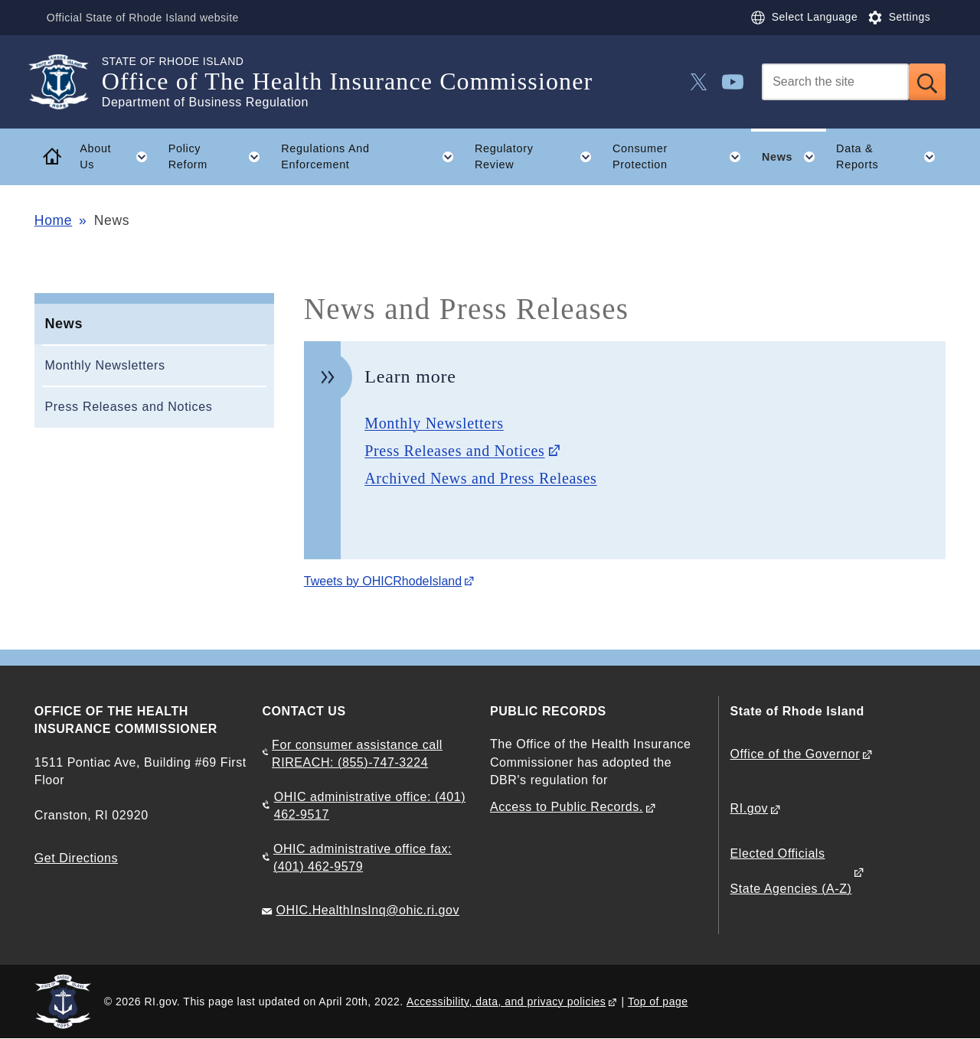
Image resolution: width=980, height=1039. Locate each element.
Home (53, 220)
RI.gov (749, 808)
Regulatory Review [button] (538, 157)
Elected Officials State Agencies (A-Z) (791, 871)
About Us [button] (119, 157)
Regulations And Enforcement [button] (372, 157)
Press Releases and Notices (128, 406)
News (63, 323)
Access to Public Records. (566, 806)
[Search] (835, 82)
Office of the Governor (795, 754)
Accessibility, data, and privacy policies (506, 1001)
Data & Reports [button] (891, 157)
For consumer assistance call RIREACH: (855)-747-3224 (357, 753)
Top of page (658, 1001)
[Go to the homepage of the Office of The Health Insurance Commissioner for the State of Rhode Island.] (68, 82)
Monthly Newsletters (104, 365)
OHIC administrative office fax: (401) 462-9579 (362, 857)
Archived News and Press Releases (480, 478)
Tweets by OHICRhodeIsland (383, 581)
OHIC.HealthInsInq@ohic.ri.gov (367, 910)
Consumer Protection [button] (681, 157)
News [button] (794, 157)
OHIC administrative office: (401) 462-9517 (370, 805)
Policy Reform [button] (219, 157)
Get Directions (76, 858)
